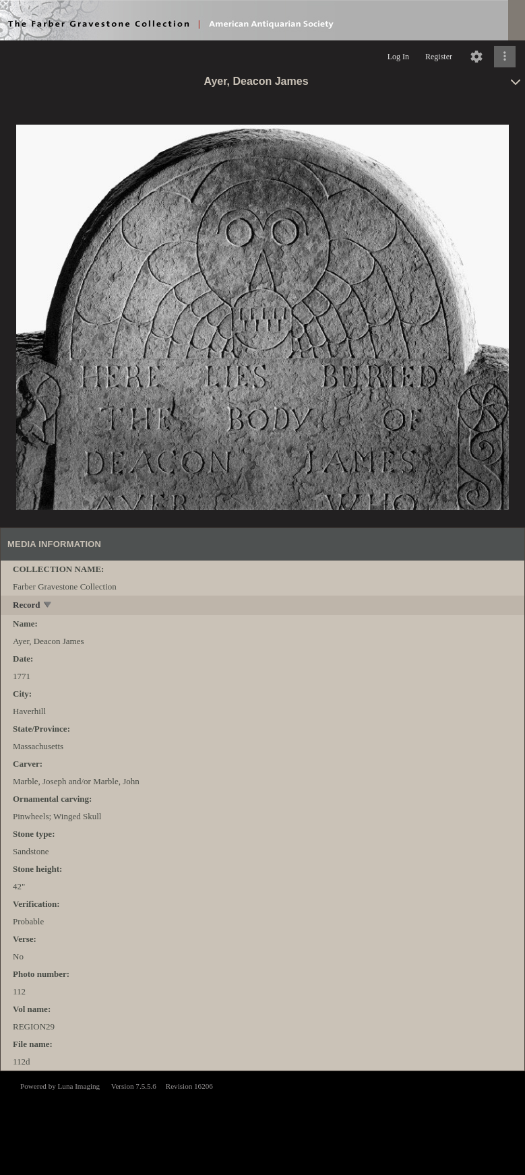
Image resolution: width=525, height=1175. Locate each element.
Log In (398, 56)
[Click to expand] (505, 56)
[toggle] (48, 606)
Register (438, 56)
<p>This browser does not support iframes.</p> (262, 1121)
